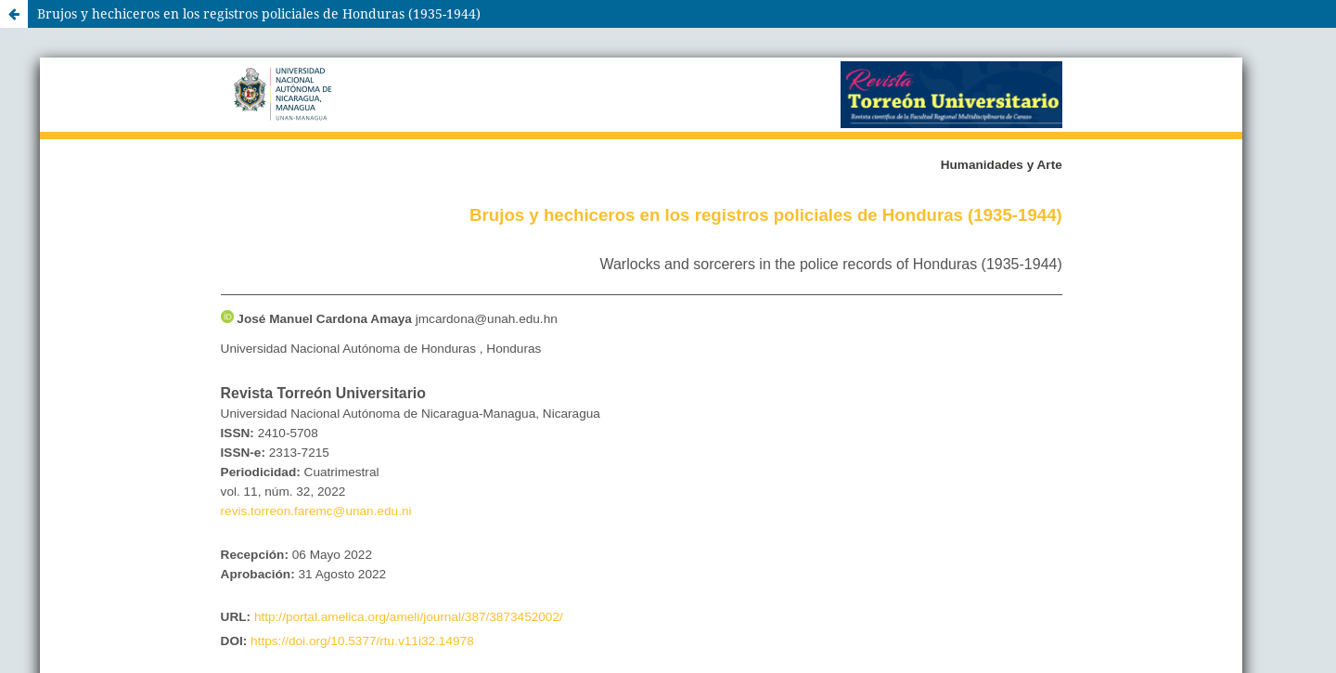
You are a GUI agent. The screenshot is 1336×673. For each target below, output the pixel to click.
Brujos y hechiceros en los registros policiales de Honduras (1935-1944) (259, 13)
